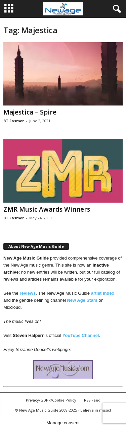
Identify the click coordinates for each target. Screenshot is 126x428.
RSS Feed (92, 400)
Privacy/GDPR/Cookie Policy (51, 400)
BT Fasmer (13, 120)
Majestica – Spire (29, 112)
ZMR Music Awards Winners (46, 209)
